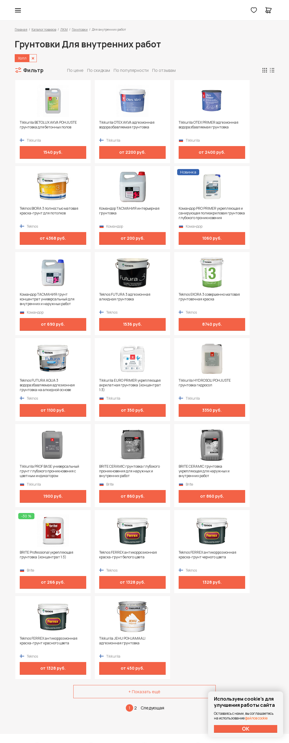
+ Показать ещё (144, 519)
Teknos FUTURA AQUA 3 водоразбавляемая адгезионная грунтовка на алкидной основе (106, 299)
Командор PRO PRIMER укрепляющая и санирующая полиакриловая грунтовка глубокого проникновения (108, 213)
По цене (75, 70)
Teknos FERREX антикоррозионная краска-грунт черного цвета (107, 471)
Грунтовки (80, 29)
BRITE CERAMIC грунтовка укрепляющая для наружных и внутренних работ (174, 385)
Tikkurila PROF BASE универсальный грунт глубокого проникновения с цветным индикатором (42, 385)
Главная (21, 29)
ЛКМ (64, 29)
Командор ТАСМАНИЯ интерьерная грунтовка (39, 211)
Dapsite (159, 724)
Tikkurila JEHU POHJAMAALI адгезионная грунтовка (237, 469)
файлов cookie (256, 718)
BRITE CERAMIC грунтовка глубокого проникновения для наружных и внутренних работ (109, 385)
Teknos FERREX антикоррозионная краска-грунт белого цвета (42, 471)
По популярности (131, 70)
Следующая (152, 536)
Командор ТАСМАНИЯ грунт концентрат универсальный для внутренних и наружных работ (173, 213)
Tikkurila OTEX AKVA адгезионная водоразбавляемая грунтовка (109, 127)
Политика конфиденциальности (247, 660)
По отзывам (164, 70)
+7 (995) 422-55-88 (40, 660)
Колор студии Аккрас (144, 10)
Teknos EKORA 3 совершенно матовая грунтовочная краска (44, 297)
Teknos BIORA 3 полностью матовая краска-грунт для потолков (236, 127)
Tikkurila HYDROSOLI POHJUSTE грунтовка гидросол (240, 297)
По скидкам (98, 70)
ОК (246, 728)
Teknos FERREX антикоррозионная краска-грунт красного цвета (172, 471)
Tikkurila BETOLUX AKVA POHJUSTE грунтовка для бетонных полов (40, 127)
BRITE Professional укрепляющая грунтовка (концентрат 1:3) (234, 385)
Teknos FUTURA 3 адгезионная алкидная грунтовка (239, 211)
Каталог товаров (43, 29)
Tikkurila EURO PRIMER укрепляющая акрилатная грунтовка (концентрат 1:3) (172, 299)
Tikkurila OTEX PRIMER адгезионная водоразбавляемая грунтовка (174, 127)
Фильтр (33, 70)
